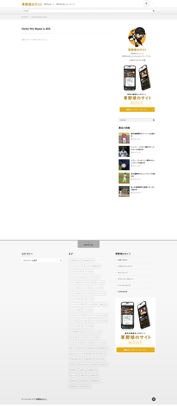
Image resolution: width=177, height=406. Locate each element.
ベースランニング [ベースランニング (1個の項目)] (93, 333)
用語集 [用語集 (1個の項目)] (73, 371)
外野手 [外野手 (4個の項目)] (101, 355)
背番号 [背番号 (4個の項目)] (93, 377)
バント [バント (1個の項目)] (83, 322)
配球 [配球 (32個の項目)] (84, 382)
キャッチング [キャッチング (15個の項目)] (92, 278)
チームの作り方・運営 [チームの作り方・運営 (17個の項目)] (96, 306)
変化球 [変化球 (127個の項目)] (90, 355)
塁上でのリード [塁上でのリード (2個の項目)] (76, 355)
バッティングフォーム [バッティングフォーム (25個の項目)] (97, 317)
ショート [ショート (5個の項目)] (85, 289)
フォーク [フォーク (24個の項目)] (88, 328)
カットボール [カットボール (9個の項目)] (76, 273)
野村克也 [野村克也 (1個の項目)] (85, 388)
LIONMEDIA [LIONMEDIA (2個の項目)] (75, 262)
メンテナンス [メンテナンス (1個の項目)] (76, 344)
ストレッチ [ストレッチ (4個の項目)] (86, 295)
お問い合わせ (123, 261)
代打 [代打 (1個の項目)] (72, 350)
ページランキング (124, 287)
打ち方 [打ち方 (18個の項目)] (100, 360)
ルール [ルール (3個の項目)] (88, 344)
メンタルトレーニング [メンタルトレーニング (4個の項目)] (89, 339)
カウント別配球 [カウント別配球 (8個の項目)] (93, 267)
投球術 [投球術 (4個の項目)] (95, 366)
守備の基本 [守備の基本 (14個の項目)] (75, 360)
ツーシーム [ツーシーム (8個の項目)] (75, 311)
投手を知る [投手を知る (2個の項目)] (83, 366)
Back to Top (88, 246)
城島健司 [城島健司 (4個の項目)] (103, 350)
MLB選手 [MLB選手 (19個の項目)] (89, 262)
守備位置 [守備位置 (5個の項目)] (88, 360)
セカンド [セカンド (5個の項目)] (88, 300)
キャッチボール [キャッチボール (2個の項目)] (76, 278)
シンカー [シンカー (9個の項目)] (97, 289)
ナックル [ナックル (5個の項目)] (87, 311)
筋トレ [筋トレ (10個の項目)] (74, 377)
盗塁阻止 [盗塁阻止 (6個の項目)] (92, 371)
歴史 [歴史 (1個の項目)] (104, 366)
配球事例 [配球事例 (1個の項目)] (95, 382)
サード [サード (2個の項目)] (99, 284)
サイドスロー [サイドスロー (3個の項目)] (87, 284)
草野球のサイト (42, 401)
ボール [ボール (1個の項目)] (73, 339)
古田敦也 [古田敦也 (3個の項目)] (91, 350)
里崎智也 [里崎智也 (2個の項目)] (74, 388)
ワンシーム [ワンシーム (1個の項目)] (100, 344)
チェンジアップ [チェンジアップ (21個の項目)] (77, 306)
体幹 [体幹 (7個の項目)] (81, 350)
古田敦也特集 (123, 293)
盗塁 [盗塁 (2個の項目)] (82, 371)
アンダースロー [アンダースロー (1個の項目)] (76, 267)
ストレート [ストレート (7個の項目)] (100, 295)
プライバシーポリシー (126, 280)
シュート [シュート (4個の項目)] (74, 289)
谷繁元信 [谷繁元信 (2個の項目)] (74, 382)
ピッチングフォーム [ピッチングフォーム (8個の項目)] (98, 322)
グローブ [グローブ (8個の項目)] (74, 284)
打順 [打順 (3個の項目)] (72, 366)
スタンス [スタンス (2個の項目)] (74, 295)
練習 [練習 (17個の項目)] (84, 377)
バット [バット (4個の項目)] (73, 322)
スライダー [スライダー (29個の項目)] (75, 300)
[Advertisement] (137, 218)
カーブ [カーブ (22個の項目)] (89, 273)
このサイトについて (137, 62)
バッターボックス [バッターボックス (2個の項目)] (77, 317)
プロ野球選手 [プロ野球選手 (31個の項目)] (76, 333)
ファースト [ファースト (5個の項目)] (75, 328)
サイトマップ (123, 274)
